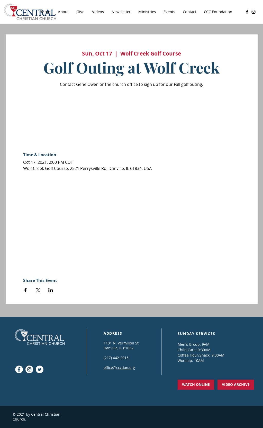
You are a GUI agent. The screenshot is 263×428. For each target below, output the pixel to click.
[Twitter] (39, 369)
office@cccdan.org (119, 367)
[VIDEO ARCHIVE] (235, 385)
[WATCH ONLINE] (196, 385)
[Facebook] (247, 11)
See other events (131, 112)
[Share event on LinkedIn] (50, 290)
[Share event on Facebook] (25, 290)
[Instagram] (253, 11)
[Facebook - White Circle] (19, 369)
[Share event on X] (38, 290)
